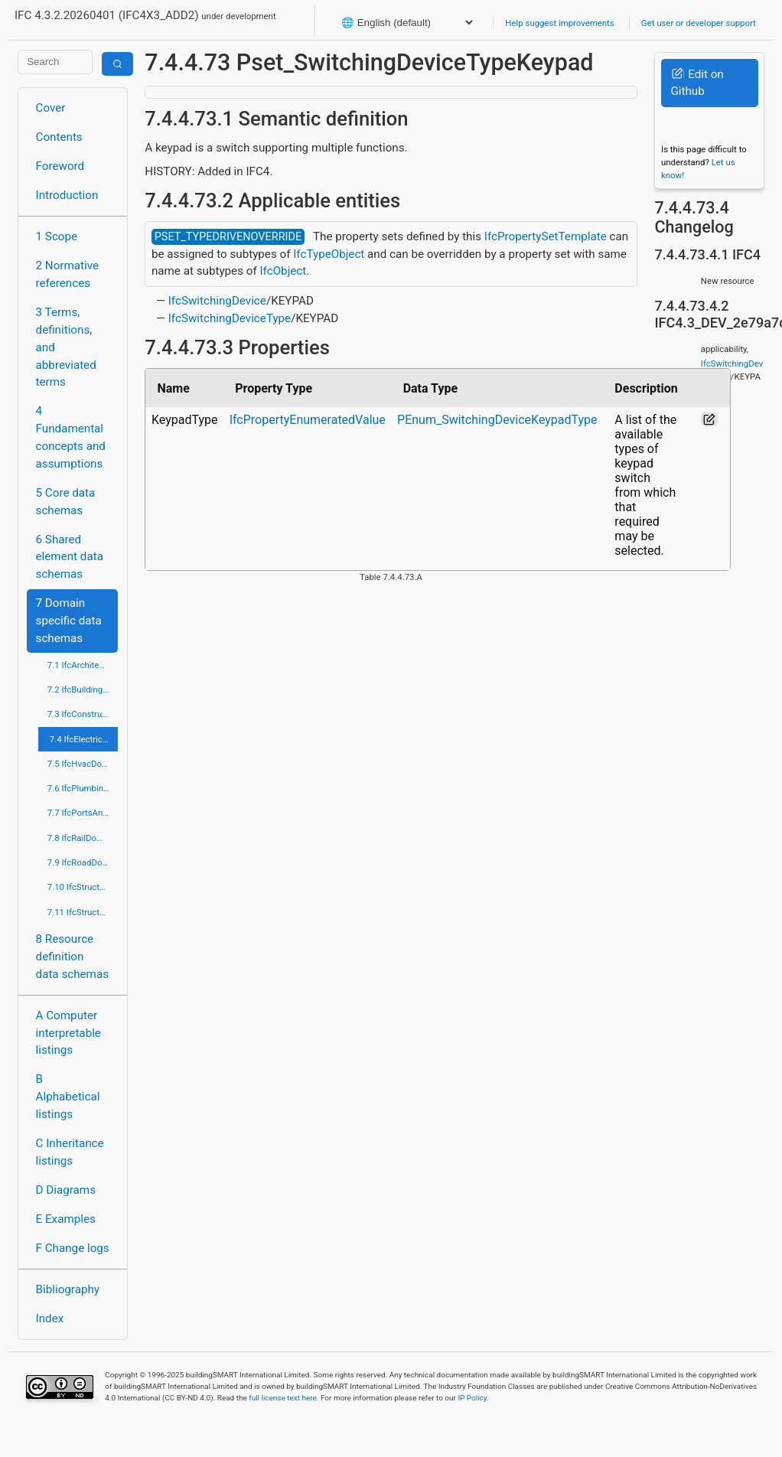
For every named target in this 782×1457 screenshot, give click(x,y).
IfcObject (282, 271)
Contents (59, 137)
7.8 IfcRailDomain (81, 838)
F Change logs (72, 1248)
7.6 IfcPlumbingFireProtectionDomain (82, 788)
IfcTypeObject (328, 254)
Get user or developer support (698, 23)
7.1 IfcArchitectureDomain (82, 665)
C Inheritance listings (70, 1152)
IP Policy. (473, 1397)
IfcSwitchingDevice (217, 301)
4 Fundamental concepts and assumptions (71, 437)
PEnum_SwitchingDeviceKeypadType (497, 419)
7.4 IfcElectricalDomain (84, 739)
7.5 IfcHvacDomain (82, 763)
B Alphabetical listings (68, 1096)
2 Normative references (67, 274)
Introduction (67, 195)
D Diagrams (66, 1190)
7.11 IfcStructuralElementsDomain (82, 912)
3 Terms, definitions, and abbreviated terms (66, 347)
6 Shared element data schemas (69, 557)
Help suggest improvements (559, 23)
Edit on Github (696, 83)
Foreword (60, 166)
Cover (51, 108)
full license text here (283, 1397)
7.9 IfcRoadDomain (82, 862)
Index (50, 1318)
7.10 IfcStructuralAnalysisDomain (82, 887)
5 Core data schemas (66, 501)
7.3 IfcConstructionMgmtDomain (82, 714)
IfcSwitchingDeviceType (229, 318)
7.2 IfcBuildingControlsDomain (82, 689)
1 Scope (57, 236)
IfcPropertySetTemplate (545, 236)
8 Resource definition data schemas (72, 956)
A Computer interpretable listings (68, 1033)
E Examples (66, 1219)
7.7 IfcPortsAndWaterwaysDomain (82, 812)
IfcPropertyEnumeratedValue (308, 419)
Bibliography (67, 1289)
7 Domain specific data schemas (69, 620)
